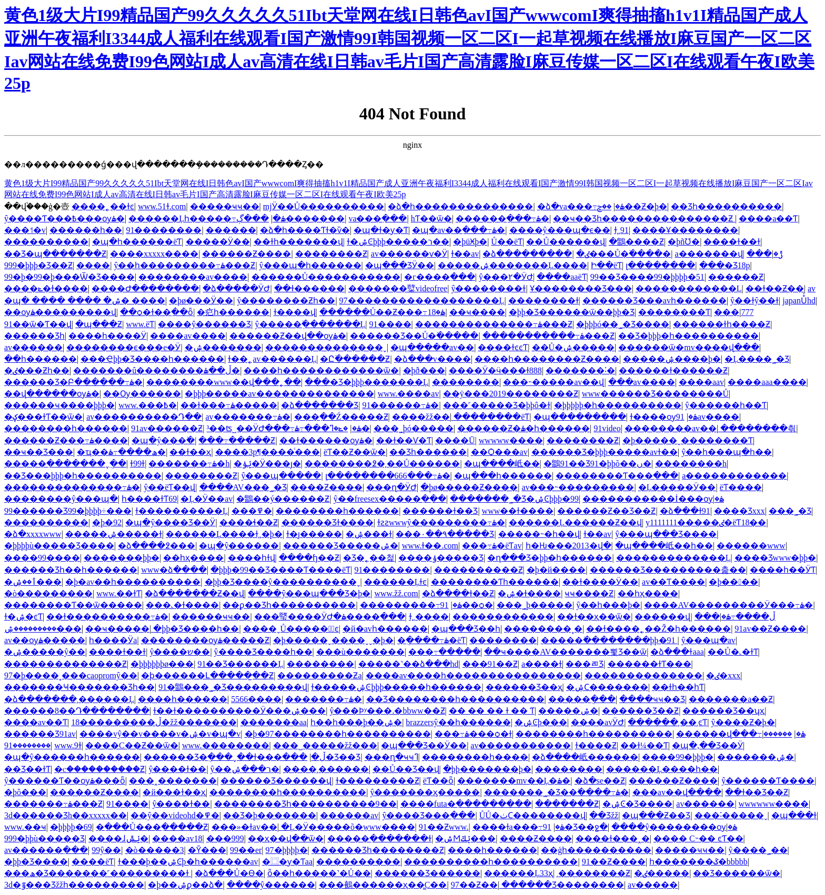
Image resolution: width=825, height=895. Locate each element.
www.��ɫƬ (118, 593)
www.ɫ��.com (430, 545)
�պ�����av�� (432, 347)
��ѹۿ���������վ (60, 312)
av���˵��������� (577, 487)
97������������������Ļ (422, 300)
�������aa (273, 722)
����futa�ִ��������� (465, 803)
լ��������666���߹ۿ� (387, 475)
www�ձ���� (174, 569)
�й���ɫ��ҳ (174, 792)
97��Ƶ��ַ (474, 884)
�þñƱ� (684, 241)
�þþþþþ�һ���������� (617, 405)
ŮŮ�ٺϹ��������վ (532, 815)
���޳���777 (733, 312)
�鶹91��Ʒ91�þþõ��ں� (597, 463)
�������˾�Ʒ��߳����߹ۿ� (556, 792)
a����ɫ (541, 663)
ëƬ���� (741, 487)
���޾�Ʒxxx (739, 510)
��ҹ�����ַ (117, 628)
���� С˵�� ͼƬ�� (698, 838)
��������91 (27, 745)
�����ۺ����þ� (672, 358)
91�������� (164, 230)
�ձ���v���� (432, 358)
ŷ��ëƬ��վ (169, 487)
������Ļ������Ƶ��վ (575, 522)
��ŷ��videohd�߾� (174, 815)
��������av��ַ (671, 428)
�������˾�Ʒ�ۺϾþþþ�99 (514, 498)
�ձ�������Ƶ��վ (194, 593)
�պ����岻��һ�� (664, 545)
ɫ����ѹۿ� (664, 416)
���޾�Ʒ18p (724, 265)
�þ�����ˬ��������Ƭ (687, 440)
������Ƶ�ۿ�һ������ (523, 428)
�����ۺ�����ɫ (113, 534)
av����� (653, 884)
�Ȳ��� (207, 850)
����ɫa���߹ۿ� (518, 826)
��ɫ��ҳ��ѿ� (594, 616)
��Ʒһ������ (428, 452)
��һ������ (40, 358)
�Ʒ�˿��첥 (369, 557)
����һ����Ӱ (107, 335)
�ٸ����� (661, 873)
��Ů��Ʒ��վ (406, 769)
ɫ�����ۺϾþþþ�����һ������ (396, 687)
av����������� (520, 745)
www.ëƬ (140, 324)
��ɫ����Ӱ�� (600, 581)
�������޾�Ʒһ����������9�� (305, 803)
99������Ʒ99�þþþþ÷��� (68, 510)
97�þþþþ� (287, 850)
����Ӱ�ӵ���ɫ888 (495, 370)
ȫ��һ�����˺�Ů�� (319, 873)
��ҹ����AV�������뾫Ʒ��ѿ (565, 651)
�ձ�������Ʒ (319, 405)
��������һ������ (65, 428)
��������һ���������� (594, 733)
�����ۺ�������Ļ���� (512, 265)
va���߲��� (377, 218)
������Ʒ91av (40, 733)
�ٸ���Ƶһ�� (36, 370)
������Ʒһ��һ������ (70, 569)
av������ (33, 347)
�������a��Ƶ (731, 699)
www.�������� (225, 745)
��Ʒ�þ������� (269, 815)
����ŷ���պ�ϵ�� (559, 230)
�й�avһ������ (385, 628)
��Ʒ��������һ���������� (455, 699)
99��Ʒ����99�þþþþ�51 (647, 276)
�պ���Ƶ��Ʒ (656, 815)
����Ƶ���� (326, 487)
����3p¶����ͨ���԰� (267, 452)
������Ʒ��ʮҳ (723, 710)
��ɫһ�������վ (298, 241)
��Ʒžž (603, 815)
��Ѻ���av (499, 452)
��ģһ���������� (596, 850)
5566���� (256, 699)
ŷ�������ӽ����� (425, 792)
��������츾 (758, 428)
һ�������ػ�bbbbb (698, 861)
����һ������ (182, 699)
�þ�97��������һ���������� (338, 733)
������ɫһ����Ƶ (721, 324)
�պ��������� (580, 416)
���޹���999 (225, 838)
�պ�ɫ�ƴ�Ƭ (381, 230)
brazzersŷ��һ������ (458, 722)
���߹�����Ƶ (236, 440)
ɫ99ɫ (137, 463)
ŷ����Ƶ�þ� (743, 722)
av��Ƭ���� (673, 581)
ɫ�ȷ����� (314, 534)
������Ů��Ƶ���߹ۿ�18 (382, 312)
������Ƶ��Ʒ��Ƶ (606, 510)
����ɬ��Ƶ (248, 522)
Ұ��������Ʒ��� (581, 288)
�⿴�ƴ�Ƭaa (287, 861)
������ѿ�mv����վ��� (688, 347)
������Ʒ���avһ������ (654, 300)
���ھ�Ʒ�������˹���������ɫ (97, 873)
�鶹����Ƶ (636, 241)
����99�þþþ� (677, 756)
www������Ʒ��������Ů (655, 393)
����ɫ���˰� (613, 838)
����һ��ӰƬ (783, 569)
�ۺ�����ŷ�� (44, 651)
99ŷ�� (106, 850)
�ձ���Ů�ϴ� (229, 873)
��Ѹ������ (142, 393)
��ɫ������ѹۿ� (326, 440)
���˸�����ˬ (731, 815)
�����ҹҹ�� (224, 206)
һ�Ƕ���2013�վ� (568, 545)
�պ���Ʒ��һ (465, 628)
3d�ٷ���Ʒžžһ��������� (74, 884)
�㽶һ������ (233, 312)
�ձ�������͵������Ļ (69, 699)
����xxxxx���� (154, 253)
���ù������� (360, 651)
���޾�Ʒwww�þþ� (776, 557)
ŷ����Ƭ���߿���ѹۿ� (64, 218)
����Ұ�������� (685, 230)
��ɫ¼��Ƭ (644, 745)
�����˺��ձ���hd (408, 663)
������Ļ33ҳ (518, 873)
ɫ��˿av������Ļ (272, 358)
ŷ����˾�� (758, 850)
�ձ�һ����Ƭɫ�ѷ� (305, 230)
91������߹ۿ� (400, 405)
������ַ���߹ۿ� (502, 218)
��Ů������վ (565, 241)
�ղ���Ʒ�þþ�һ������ (549, 557)
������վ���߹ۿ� (740, 733)
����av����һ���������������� (473, 675)
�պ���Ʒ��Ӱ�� (424, 745)
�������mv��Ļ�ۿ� (513, 780)
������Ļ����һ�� (662, 769)
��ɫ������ (309, 288)
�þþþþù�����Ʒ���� (59, 545)
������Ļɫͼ (395, 581)
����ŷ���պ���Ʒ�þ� (309, 593)
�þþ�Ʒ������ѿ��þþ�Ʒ (572, 312)
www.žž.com (396, 593)
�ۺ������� (223, 347)
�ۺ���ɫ (369, 534)
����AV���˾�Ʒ (243, 487)
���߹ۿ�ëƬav (491, 545)
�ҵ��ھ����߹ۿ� (121, 452)
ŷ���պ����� (281, 475)
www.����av (408, 393)
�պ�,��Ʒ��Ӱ (707, 745)
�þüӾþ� (470, 241)
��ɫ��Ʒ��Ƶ (756, 792)
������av (349, 815)
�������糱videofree (397, 288)
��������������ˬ (326, 347)
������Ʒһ (34, 335)
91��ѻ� (466, 605)
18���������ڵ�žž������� (153, 722)
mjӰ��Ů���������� (323, 206)
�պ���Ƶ (98, 324)
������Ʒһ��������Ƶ (377, 850)
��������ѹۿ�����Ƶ (205, 640)
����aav (701, 382)
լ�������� (660, 265)
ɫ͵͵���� (429, 616)
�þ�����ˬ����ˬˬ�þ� (333, 640)
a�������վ (708, 253)
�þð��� (424, 370)
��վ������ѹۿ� (51, 393)
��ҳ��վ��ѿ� (286, 838)
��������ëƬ (491, 416)
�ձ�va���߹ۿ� (581, 206)
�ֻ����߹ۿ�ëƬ (431, 640)
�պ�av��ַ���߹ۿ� (458, 230)
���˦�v (25, 230)
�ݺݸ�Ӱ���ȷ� (267, 463)
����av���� (187, 335)
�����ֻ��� (582, 699)
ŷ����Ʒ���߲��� (428, 815)
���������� (46, 241)
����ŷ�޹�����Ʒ (204, 324)
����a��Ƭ (768, 218)
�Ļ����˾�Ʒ (757, 358)
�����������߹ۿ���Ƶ (548, 335)
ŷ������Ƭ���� (767, 780)
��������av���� (192, 276)
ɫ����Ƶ (596, 745)
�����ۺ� (568, 710)
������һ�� (85, 230)
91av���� (707, 416)
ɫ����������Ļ (181, 510)
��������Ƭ (674, 312)
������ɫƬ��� (649, 663)
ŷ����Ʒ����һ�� (263, 651)
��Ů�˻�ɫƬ (733, 651)
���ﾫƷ (584, 663)
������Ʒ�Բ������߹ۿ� (73, 382)
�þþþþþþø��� (162, 663)
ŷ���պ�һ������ (310, 265)
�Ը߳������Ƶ (355, 358)
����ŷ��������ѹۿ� (674, 826)
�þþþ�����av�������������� (279, 393)
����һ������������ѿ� (321, 370)
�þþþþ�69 (71, 826)
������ (231, 230)
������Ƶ (735, 276)
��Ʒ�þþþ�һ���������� (688, 335)
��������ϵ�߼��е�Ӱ (123, 347)
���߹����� (444, 651)
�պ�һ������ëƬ (137, 241)
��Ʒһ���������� (726, 206)
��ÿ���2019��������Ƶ (510, 393)
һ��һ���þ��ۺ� (356, 722)
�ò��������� (48, 593)
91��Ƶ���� (614, 861)
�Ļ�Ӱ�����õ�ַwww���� (348, 826)
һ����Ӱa (113, 640)
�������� (465, 382)
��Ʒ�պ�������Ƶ (55, 253)
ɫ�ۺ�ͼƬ (23, 616)
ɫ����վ (295, 312)
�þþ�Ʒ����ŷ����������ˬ (282, 581)
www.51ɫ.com (162, 206)
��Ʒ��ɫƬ (27, 769)
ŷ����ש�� (179, 651)
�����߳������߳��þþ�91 (609, 640)
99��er (245, 850)
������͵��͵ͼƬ (667, 722)
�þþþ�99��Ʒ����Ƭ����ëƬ (280, 569)
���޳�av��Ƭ (35, 722)
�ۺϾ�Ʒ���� (637, 803)
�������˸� (580, 370)
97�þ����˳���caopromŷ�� (70, 675)
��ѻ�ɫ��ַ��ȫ (156, 312)
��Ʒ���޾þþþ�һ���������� (83, 475)
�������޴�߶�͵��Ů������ (382, 463)
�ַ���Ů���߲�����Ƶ (152, 826)
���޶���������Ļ (689, 288)
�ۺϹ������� (607, 687)
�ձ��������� (527, 253)
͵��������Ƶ (593, 873)
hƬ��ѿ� (431, 218)
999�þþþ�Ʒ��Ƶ (38, 265)
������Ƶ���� (246, 253)
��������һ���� (475, 756)
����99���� (42, 557)
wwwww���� (511, 440)
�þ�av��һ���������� (132, 581)
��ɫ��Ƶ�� (775, 288)
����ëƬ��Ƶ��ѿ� (355, 452)
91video (607, 428)
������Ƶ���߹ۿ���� (66, 440)
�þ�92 (107, 522)
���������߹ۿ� (411, 605)
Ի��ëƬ (606, 265)
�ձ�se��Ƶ (600, 780)
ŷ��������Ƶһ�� (286, 300)
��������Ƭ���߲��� (617, 475)
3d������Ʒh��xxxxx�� (65, 815)
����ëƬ (93, 861)
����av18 (177, 838)
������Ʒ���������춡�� (668, 569)
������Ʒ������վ (275, 780)
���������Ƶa (319, 675)
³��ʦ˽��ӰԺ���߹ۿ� (284, 428)
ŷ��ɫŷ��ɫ (754, 300)
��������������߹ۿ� (72, 487)
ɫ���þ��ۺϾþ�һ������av (188, 861)
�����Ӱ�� (218, 241)
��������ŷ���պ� (61, 498)
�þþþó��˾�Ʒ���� (622, 324)
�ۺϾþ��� (541, 722)
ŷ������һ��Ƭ (726, 405)
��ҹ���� (477, 312)
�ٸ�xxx (723, 675)
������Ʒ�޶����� (427, 873)
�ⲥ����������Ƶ (99, 769)
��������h (691, 463)
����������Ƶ (478, 569)
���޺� (93, 265)
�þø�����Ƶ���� (469, 487)
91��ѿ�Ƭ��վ (38, 324)
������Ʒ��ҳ (524, 687)
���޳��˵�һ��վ (539, 534)
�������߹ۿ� (323, 699)
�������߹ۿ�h (188, 463)
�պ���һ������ (503, 475)
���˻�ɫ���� (182, 605)
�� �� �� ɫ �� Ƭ (492, 710)
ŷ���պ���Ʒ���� (666, 534)
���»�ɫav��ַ (244, 826)
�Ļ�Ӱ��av (206, 498)
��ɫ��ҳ (190, 452)
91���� (390, 324)
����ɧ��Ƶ (309, 557)
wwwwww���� (774, 803)
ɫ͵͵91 (621, 230)
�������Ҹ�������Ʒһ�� (79, 687)
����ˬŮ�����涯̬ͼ (291, 628)
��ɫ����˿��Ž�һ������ (658, 628)
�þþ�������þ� (487, 769)
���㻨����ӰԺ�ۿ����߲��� (329, 616)
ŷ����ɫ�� (177, 769)
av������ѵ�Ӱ (409, 253)
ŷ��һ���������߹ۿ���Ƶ (184, 265)
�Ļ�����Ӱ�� (677, 487)
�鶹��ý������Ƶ (282, 498)
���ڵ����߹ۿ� (735, 616)
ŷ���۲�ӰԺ (506, 276)
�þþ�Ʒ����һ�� (196, 628)
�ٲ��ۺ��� (33, 581)
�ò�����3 (154, 850)
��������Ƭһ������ (495, 581)
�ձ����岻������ (585, 756)
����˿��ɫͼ (103, 206)
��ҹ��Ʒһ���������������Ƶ (644, 218)
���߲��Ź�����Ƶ (341, 416)
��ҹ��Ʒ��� (38, 452)
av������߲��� (46, 850)
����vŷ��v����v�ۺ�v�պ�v (159, 733)
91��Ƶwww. (444, 826)
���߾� (252, 510)
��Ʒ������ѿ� (736, 873)
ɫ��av (465, 253)
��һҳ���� (193, 557)
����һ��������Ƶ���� (547, 358)
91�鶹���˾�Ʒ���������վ (232, 687)
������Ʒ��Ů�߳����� (414, 335)
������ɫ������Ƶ (673, 370)
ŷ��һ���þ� (608, 605)
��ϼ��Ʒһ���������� (289, 605)
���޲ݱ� (765, 253)
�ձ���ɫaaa (676, 651)
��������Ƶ (331, 253)
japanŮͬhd (799, 300)
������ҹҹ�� (211, 616)
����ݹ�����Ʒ (441, 557)
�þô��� (25, 792)
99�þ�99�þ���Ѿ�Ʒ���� (69, 276)
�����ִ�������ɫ (379, 838)
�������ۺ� (755, 756)
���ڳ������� (290, 218)
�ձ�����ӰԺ (236, 288)
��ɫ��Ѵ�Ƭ (403, 440)
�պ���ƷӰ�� (399, 265)
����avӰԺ (597, 722)
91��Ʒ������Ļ (240, 663)
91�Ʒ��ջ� (575, 826)
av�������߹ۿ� (248, 416)
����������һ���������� (491, 861)
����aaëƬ (561, 276)
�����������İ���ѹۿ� (653, 498)
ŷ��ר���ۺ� (244, 769)
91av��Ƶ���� (770, 628)
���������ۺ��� (43, 628)
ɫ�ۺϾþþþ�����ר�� (398, 241)
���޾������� (46, 522)
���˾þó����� (414, 428)
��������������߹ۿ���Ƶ (493, 324)
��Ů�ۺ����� (573, 347)
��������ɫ (543, 300)
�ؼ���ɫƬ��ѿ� (43, 416)
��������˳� (543, 628)
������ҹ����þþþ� (59, 405)
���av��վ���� (676, 792)
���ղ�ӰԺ (391, 487)
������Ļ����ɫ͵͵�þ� (224, 534)
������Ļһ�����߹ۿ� (207, 218)
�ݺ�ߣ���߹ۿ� (332, 428)
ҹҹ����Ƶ (589, 593)
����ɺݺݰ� (118, 838)
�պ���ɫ (794, 815)
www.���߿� (147, 405)
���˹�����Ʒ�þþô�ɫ (496, 405)
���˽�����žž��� (325, 745)
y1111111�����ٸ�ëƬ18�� (706, 522)
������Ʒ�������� (562, 884)
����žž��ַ (421, 416)
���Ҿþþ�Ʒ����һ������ (152, 358)
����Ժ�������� (145, 288)
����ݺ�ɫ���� (46, 288)
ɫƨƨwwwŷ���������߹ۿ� (441, 522)
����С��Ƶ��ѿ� (131, 745)
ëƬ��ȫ (438, 780)
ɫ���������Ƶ (377, 780)
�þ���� (733, 581)
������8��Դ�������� (76, 710)
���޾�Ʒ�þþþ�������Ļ (366, 382)
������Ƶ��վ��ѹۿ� (287, 335)
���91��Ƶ (490, 663)
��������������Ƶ (65, 663)
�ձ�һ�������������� (460, 206)
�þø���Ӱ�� (201, 300)
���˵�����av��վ (553, 382)
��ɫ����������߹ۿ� (107, 616)
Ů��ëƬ (506, 241)
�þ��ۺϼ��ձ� (185, 884)
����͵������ (326, 769)
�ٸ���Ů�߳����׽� (623, 253)
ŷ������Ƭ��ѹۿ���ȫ (64, 780)
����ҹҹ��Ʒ (652, 699)
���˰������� (173, 780)
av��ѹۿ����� (44, 640)
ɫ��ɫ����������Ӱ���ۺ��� (239, 710)
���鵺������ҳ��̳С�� (383, 884)
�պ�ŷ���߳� (163, 440)
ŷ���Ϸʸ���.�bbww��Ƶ (387, 710)
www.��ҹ (25, 826)
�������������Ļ (673, 557)
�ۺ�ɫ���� (529, 593)
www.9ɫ (68, 745)
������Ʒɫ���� (327, 522)
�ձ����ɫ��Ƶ (458, 593)
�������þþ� (121, 557)
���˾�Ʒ (790, 510)
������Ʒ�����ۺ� (340, 545)
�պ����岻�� (502, 463)
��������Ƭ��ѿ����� (73, 605)
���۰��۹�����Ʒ (445, 534)
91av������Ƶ (167, 428)
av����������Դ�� (144, 416)
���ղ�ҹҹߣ (391, 756)
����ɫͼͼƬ (503, 347)
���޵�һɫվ (251, 557)
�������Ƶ (567, 803)
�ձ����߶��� (156, 545)
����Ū (455, 440)
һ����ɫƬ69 (149, 498)
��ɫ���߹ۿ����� (228, 405)
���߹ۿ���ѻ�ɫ (473, 733)
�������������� (643, 675)
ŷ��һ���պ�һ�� (726, 452)
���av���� (641, 382)
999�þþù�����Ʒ (44, 838)
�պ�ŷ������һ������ (72, 756)
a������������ (734, 475)
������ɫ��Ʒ (440, 510)
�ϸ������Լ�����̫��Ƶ (207, 675)
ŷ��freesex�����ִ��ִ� (390, 498)
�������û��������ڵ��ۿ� (156, 370)
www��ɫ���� (518, 510)
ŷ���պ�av (708, 640)
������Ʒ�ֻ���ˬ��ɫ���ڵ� (235, 756)
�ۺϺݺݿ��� (465, 838)
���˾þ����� (534, 605)
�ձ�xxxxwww (33, 534)
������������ (503, 616)
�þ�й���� (556, 569)
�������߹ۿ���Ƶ (53, 803)
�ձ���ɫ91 (685, 510)
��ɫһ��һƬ (678, 687)
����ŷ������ (271, 884)
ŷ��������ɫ (488, 288)
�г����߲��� (439, 276)
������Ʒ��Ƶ (640, 710)
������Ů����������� (326, 276)
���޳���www (751, 545)
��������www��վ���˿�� (223, 382)
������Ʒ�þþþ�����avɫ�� (604, 452)
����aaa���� (767, 382)
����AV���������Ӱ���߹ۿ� (728, 605)
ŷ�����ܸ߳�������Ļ (310, 324)
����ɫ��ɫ (731, 241)
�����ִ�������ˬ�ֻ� (65, 463)
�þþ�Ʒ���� (36, 861)
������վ (662, 616)
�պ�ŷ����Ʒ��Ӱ (170, 522)
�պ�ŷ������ (239, 545)
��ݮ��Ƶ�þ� (632, 206)
